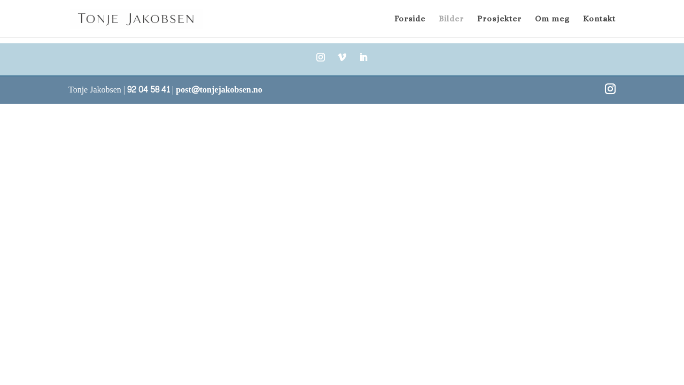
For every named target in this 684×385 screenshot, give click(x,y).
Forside (409, 19)
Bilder (451, 19)
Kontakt (599, 19)
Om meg (552, 19)
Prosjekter (499, 19)
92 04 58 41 (148, 89)
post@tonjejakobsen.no (219, 89)
